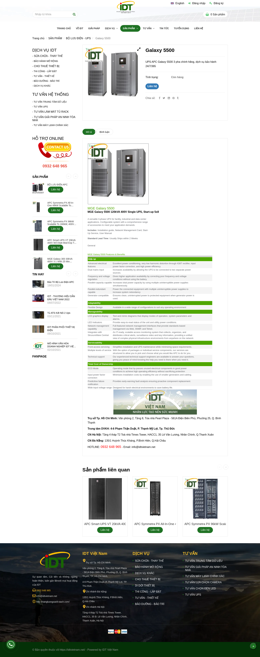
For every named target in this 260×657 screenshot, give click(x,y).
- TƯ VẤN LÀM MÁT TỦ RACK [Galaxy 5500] (50, 111)
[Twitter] (164, 98)
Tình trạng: (152, 77)
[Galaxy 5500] (173, 98)
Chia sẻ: (150, 98)
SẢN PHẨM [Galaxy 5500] (129, 28)
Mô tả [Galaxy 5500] (89, 132)
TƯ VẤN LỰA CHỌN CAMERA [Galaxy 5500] (203, 582)
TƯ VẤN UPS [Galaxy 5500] (193, 594)
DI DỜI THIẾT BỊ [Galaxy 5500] (145, 585)
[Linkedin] (169, 98)
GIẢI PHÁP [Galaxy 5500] (94, 28)
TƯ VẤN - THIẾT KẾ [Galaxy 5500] (44, 76)
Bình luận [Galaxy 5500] (104, 132)
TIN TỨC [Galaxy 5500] (164, 28)
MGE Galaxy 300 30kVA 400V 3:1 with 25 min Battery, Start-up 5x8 (59, 261)
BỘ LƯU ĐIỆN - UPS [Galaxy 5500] (78, 38)
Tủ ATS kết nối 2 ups (58, 313)
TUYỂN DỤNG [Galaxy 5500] (181, 28)
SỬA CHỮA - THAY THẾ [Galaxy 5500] (48, 56)
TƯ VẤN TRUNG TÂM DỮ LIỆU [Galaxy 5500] (50, 101)
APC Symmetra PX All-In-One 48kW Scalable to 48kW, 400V (175, 524)
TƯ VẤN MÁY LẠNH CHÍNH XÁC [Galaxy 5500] (51, 125)
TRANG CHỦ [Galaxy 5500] (64, 28)
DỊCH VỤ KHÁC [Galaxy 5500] (42, 85)
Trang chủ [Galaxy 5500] (38, 38)
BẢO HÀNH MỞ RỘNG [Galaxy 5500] (46, 61)
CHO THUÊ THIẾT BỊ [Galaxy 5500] (46, 66)
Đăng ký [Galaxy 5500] (216, 3)
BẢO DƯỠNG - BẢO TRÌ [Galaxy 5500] (46, 81)
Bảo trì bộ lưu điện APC (60, 282)
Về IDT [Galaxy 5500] (79, 28)
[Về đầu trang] (253, 646)
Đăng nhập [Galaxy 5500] (196, 3)
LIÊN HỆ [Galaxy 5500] (198, 28)
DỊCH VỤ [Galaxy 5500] (110, 28)
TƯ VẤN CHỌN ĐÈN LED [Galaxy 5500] (200, 588)
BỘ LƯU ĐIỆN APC (57, 184)
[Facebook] (159, 98)
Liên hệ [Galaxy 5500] (152, 86)
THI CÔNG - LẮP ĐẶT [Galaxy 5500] (45, 71)
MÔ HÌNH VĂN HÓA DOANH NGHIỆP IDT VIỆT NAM (61, 346)
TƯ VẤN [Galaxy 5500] (147, 28)
